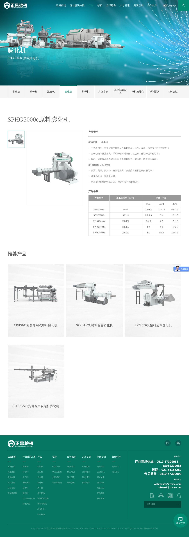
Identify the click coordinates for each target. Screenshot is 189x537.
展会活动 (101, 488)
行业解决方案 (77, 5)
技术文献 (101, 498)
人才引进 (125, 5)
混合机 (40, 477)
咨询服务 (71, 483)
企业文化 (101, 472)
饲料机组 (41, 514)
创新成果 (56, 477)
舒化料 (25, 472)
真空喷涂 (41, 493)
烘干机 (40, 488)
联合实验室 (57, 472)
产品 (91, 5)
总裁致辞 (11, 472)
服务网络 (71, 467)
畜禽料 (25, 467)
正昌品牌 (11, 477)
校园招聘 (86, 483)
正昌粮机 (61, 5)
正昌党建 (11, 483)
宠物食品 (26, 483)
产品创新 (101, 493)
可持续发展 (12, 493)
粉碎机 (40, 472)
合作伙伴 (152, 5)
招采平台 (115, 472)
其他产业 (26, 504)
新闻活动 (138, 5)
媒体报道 (101, 483)
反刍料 (25, 488)
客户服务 (71, 477)
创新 (99, 5)
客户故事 (101, 477)
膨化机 (40, 483)
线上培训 (71, 472)
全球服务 (111, 5)
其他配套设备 (43, 498)
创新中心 (56, 467)
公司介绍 (11, 467)
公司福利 (86, 467)
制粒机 (40, 467)
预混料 (25, 493)
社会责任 (11, 488)
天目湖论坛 (57, 483)
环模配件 (41, 509)
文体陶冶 (86, 472)
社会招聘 (86, 477)
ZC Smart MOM (29, 498)
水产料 (25, 477)
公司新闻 (101, 467)
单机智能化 (42, 504)
